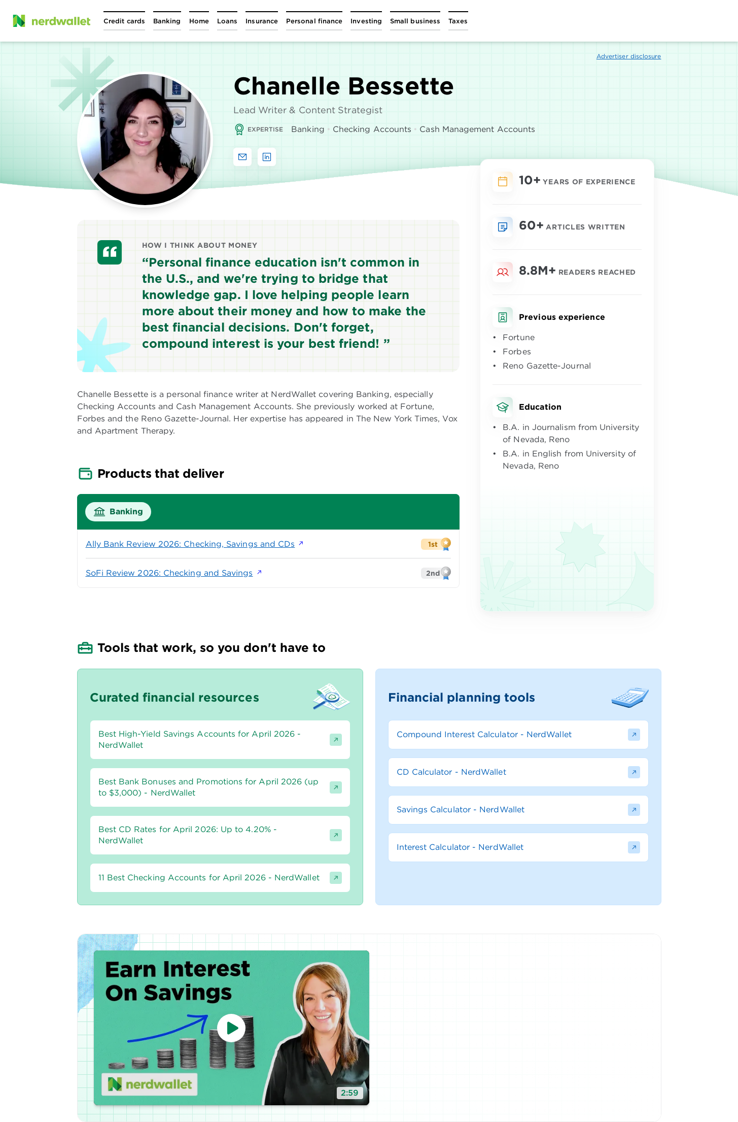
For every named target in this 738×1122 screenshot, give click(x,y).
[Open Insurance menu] (261, 20)
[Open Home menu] (199, 20)
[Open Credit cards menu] (124, 20)
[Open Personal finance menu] (314, 20)
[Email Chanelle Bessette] (242, 157)
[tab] (118, 511)
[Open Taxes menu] (458, 20)
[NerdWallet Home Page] (51, 21)
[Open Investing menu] (366, 20)
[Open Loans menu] (227, 20)
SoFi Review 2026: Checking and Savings (174, 573)
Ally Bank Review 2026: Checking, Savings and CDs (195, 544)
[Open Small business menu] (415, 20)
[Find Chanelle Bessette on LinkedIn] (267, 157)
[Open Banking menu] (167, 20)
